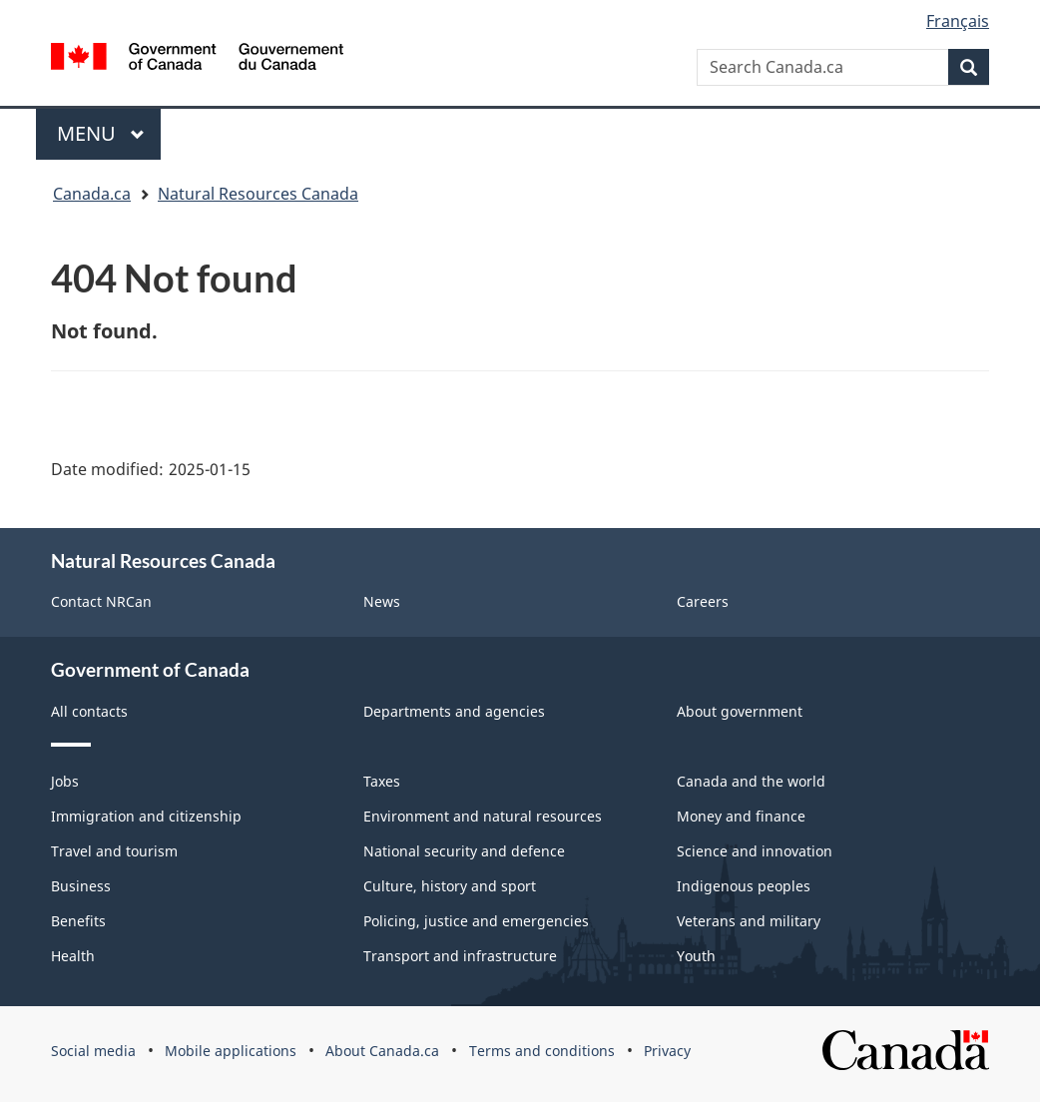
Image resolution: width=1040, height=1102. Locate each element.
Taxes (381, 781)
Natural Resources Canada (258, 194)
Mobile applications (230, 1050)
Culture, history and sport (449, 885)
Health (73, 955)
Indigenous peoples (743, 885)
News (381, 601)
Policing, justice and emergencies (476, 920)
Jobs (65, 781)
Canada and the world (751, 781)
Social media (93, 1050)
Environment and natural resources (482, 816)
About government (739, 711)
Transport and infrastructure (460, 955)
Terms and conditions (542, 1050)
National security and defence (464, 850)
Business (81, 885)
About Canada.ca (382, 1050)
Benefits (78, 920)
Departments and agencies (454, 711)
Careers (703, 601)
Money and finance (741, 816)
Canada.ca (92, 194)
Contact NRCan (101, 601)
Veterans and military (748, 920)
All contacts (89, 711)
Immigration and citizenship (146, 816)
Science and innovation (754, 850)
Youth (696, 955)
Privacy (667, 1050)
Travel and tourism (114, 850)
